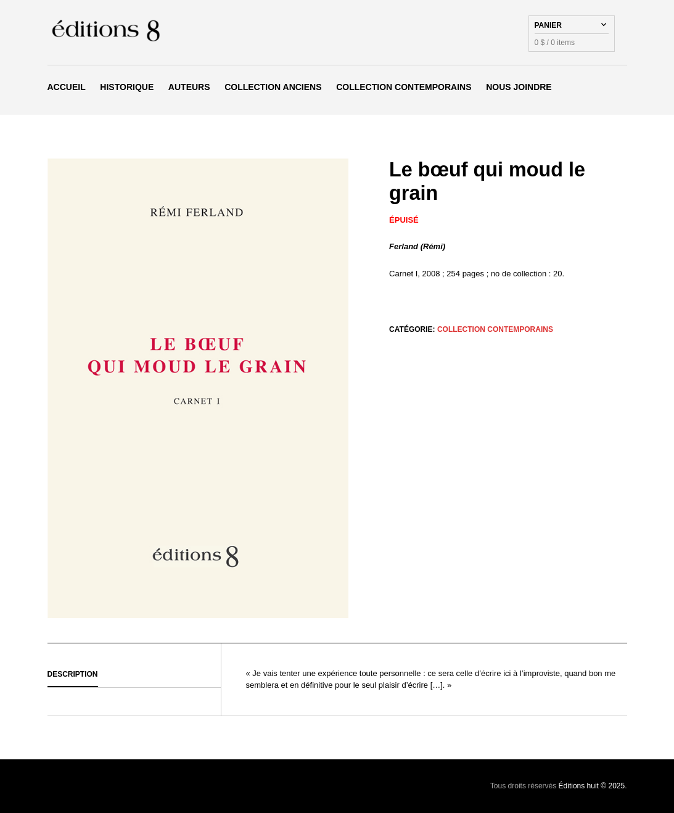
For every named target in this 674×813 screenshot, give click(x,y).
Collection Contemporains (403, 87)
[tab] (134, 675)
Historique (127, 87)
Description (72, 674)
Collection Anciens (272, 87)
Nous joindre (519, 87)
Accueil (66, 87)
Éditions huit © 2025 (592, 786)
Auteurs (189, 87)
